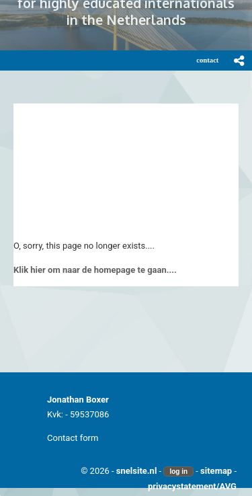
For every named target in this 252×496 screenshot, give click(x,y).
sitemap (216, 471)
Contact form (72, 438)
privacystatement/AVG (192, 486)
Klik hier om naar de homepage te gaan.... (95, 270)
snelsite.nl (136, 471)
